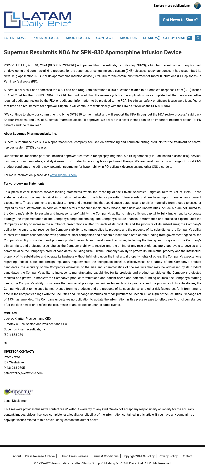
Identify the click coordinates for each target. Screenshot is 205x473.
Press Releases (46, 38)
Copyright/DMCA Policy (139, 456)
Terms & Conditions (105, 456)
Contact (104, 38)
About (17, 456)
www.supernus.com (63, 175)
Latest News (15, 38)
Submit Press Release (73, 456)
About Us (128, 38)
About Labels (78, 38)
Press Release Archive (40, 456)
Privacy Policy (168, 456)
